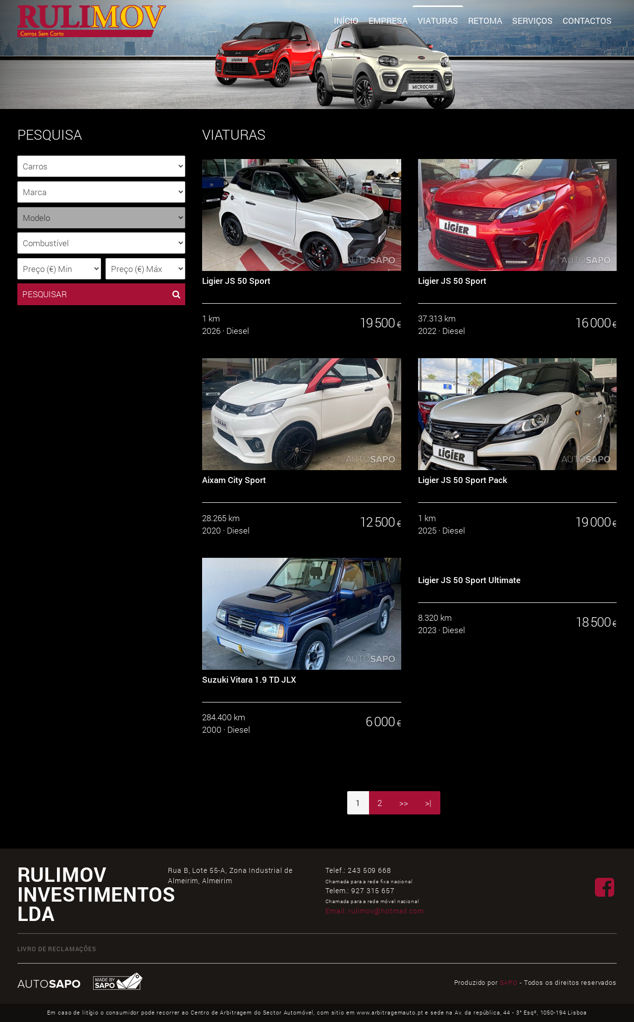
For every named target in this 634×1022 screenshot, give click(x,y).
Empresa (388, 20)
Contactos (587, 20)
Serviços (532, 20)
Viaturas (438, 20)
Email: (374, 910)
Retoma (485, 20)
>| (428, 802)
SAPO (509, 982)
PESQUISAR (101, 294)
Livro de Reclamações (57, 949)
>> (403, 802)
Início (346, 20)
